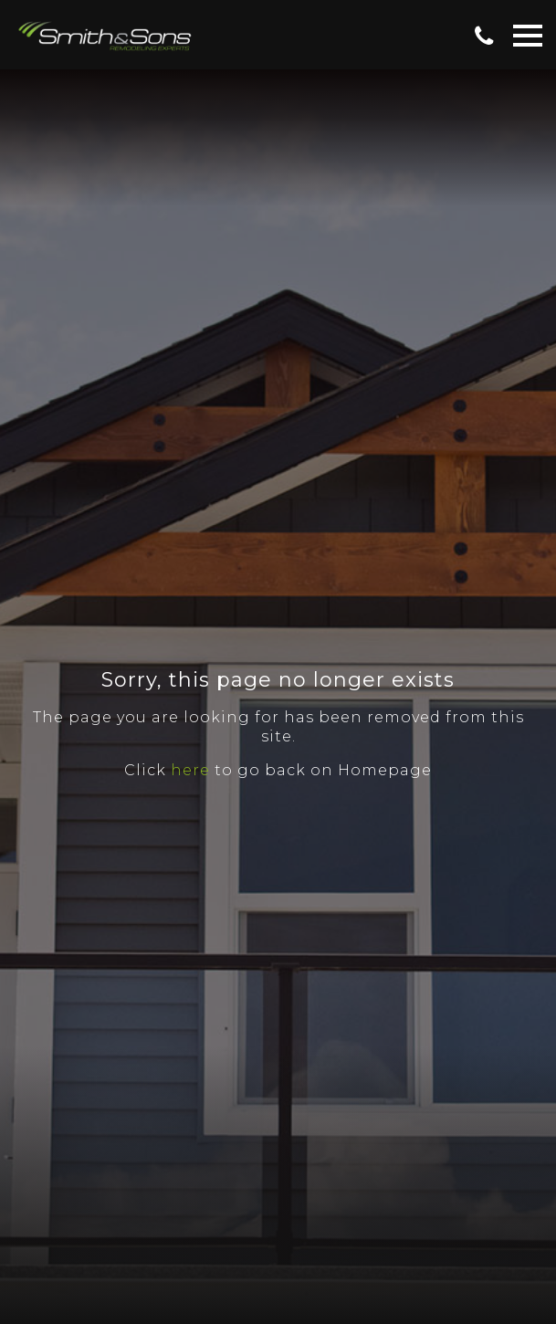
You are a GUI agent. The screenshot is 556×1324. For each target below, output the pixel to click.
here (190, 770)
